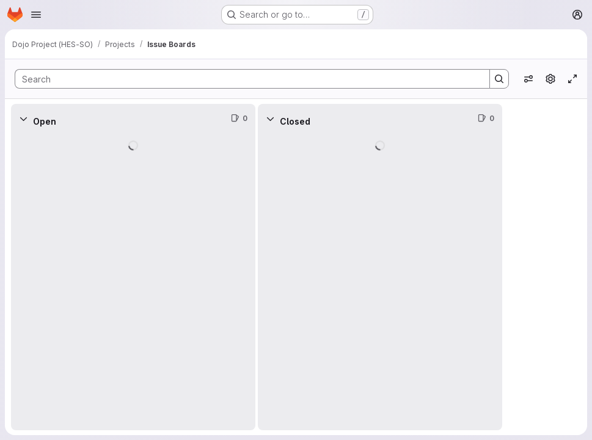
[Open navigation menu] (36, 14)
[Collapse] (23, 118)
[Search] (246, 79)
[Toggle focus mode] (572, 79)
